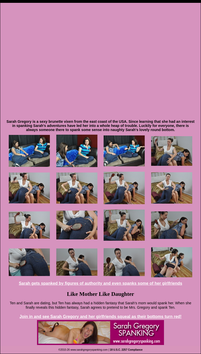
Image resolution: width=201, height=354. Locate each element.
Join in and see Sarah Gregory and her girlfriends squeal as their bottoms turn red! (100, 316)
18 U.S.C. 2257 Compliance (126, 349)
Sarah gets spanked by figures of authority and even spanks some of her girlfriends (100, 283)
